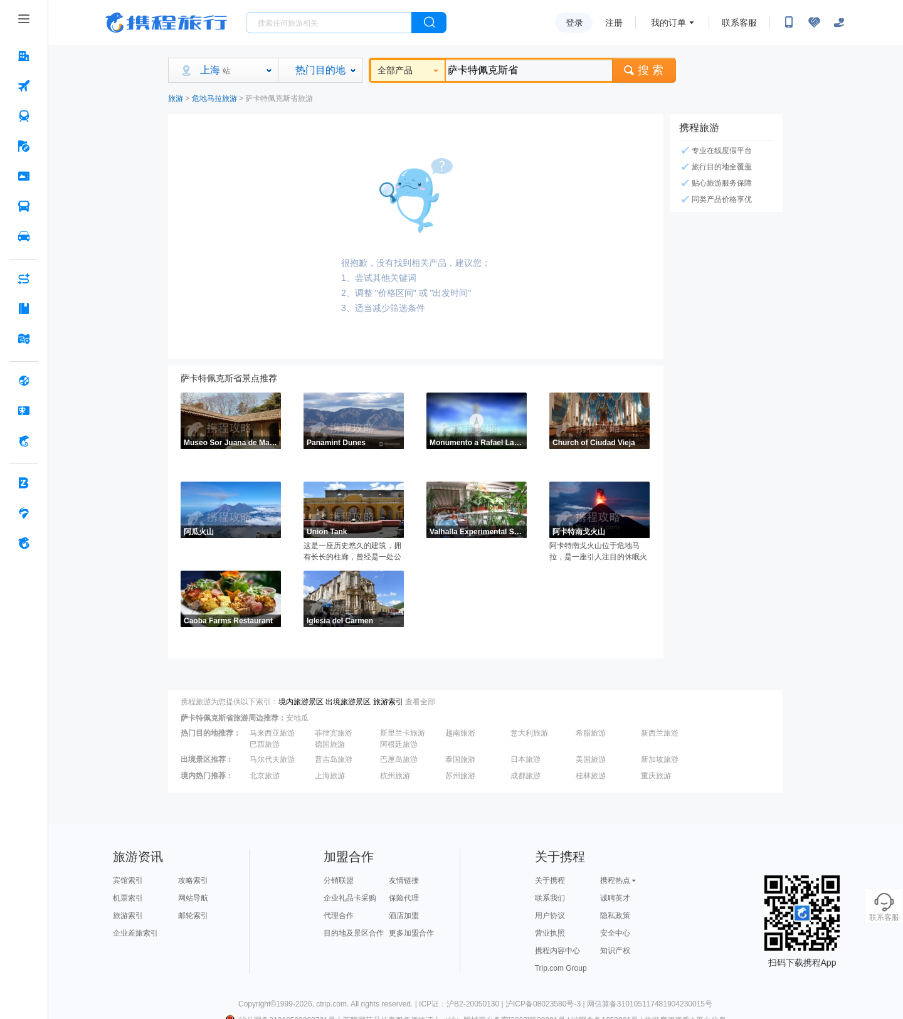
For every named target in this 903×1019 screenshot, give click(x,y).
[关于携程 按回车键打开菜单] (23, 543)
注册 (614, 22)
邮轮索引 (193, 915)
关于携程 (550, 880)
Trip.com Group (561, 968)
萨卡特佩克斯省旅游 (279, 98)
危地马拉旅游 (214, 98)
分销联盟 (339, 880)
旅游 (175, 98)
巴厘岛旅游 (399, 759)
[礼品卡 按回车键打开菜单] (23, 411)
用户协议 (550, 915)
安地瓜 (297, 718)
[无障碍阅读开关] (814, 22)
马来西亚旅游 (272, 733)
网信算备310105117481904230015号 (649, 1004)
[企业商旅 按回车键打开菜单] (23, 483)
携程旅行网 (166, 23)
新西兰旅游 (660, 733)
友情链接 (404, 880)
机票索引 (128, 898)
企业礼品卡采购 (350, 898)
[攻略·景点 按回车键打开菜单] (23, 308)
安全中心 (615, 933)
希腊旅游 (591, 733)
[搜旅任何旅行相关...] (328, 22)
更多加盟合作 (411, 933)
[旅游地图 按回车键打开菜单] (23, 338)
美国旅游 (591, 759)
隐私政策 (615, 915)
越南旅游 (460, 733)
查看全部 (420, 701)
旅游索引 (388, 701)
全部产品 (408, 70)
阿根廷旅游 (399, 744)
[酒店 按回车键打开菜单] (23, 56)
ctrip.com (331, 1004)
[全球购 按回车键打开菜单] (23, 380)
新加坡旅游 (660, 759)
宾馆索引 (128, 880)
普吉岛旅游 (333, 759)
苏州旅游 (460, 775)
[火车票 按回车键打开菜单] (23, 116)
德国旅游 (330, 744)
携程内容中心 (557, 950)
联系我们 (550, 898)
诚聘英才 (615, 898)
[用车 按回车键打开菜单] (23, 236)
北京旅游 (265, 775)
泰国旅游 (460, 759)
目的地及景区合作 (354, 933)
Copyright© (257, 1004)
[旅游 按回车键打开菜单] (23, 146)
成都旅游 (525, 775)
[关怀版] (839, 22)
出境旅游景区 (348, 701)
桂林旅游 (591, 775)
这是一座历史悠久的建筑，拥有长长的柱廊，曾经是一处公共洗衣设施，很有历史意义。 (352, 551)
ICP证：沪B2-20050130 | (462, 1004)
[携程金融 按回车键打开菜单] (23, 441)
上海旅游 (330, 775)
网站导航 (193, 898)
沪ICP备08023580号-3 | (546, 1004)
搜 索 (644, 70)
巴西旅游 (265, 744)
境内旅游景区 (301, 701)
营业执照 (550, 933)
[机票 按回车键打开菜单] (23, 86)
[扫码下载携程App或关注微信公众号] (789, 22)
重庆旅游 (656, 775)
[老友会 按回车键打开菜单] (23, 513)
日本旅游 (525, 759)
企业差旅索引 (135, 933)
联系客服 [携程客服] (739, 22)
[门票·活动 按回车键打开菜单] (23, 176)
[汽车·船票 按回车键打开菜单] (23, 206)
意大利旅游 (529, 733)
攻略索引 (193, 880)
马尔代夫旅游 (272, 759)
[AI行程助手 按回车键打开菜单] (23, 278)
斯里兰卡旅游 (402, 733)
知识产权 (615, 950)
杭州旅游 (395, 775)
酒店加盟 (404, 915)
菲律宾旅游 (333, 733)
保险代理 (404, 898)
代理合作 (339, 915)
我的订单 (668, 22)
